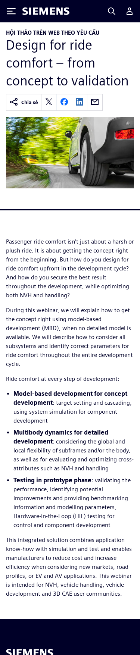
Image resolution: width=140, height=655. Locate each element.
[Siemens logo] (45, 11)
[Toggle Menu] (11, 11)
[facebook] (64, 102)
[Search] (111, 11)
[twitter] (48, 102)
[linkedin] (79, 102)
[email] (94, 102)
